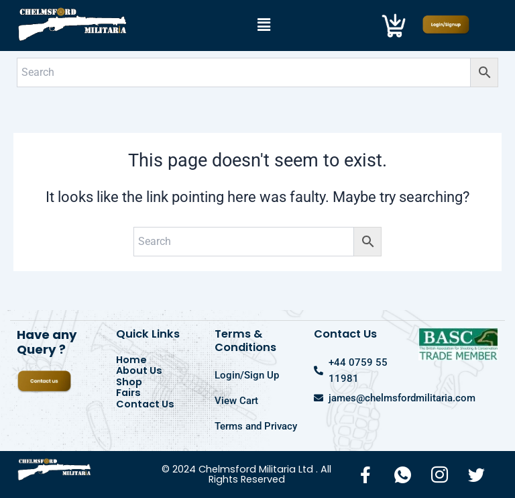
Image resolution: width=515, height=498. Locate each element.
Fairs (128, 393)
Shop (129, 382)
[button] (263, 25)
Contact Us (145, 404)
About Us (139, 371)
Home (131, 360)
